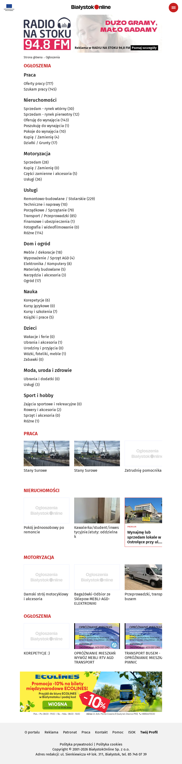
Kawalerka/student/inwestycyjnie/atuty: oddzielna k (96, 532)
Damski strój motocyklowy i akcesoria (46, 596)
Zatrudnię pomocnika (143, 470)
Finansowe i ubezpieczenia (47, 221)
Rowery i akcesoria (40, 409)
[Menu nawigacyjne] (173, 7)
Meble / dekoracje (39, 252)
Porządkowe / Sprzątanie (45, 210)
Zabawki (31, 359)
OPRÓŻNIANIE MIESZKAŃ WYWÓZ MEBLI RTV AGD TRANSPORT (95, 657)
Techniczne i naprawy (42, 204)
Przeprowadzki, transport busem (146, 596)
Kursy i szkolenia (38, 311)
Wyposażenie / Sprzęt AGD (46, 258)
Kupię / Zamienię (39, 137)
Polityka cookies (109, 744)
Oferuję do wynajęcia (42, 120)
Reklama (51, 732)
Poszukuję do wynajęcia (44, 126)
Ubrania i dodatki (39, 379)
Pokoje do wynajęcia (41, 131)
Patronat (70, 732)
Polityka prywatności (76, 744)
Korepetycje (34, 300)
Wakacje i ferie (36, 336)
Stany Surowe (35, 470)
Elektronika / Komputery (45, 263)
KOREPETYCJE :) (37, 653)
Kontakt (101, 732)
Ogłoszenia (53, 57)
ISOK (132, 732)
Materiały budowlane (42, 269)
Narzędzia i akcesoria (42, 275)
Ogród (29, 281)
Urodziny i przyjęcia (41, 348)
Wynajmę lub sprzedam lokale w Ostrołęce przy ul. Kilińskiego (144, 537)
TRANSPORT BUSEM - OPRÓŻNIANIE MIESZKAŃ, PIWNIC (146, 657)
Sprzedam (32, 162)
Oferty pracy (34, 83)
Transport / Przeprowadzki (46, 216)
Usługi (29, 179)
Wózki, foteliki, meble (42, 354)
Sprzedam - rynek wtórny (45, 108)
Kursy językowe (36, 306)
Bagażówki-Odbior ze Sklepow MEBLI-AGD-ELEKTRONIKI (92, 598)
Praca (86, 732)
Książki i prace (36, 317)
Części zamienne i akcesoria (48, 173)
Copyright (60, 749)
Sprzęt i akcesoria (39, 415)
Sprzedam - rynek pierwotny (48, 114)
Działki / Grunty (37, 143)
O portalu (32, 732)
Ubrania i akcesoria (40, 342)
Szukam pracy (35, 89)
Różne (29, 233)
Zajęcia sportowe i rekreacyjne (50, 404)
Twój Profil (149, 732)
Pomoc (117, 732)
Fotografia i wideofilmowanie (48, 227)
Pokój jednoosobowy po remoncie (44, 529)
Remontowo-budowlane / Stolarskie (55, 199)
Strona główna (33, 57)
